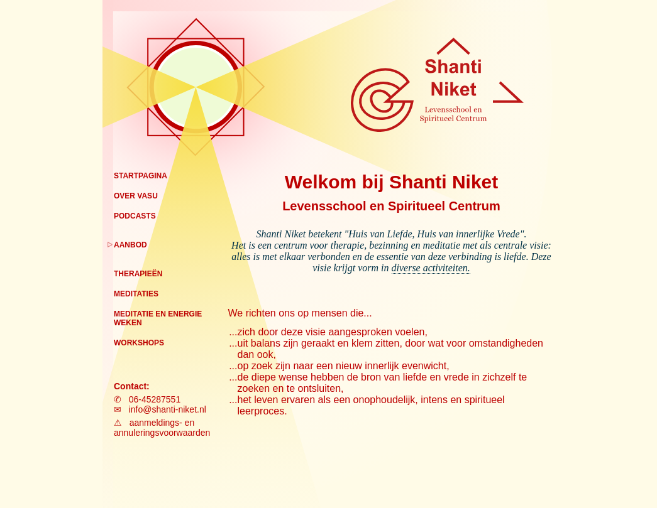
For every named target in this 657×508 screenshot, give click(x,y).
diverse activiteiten (430, 267)
